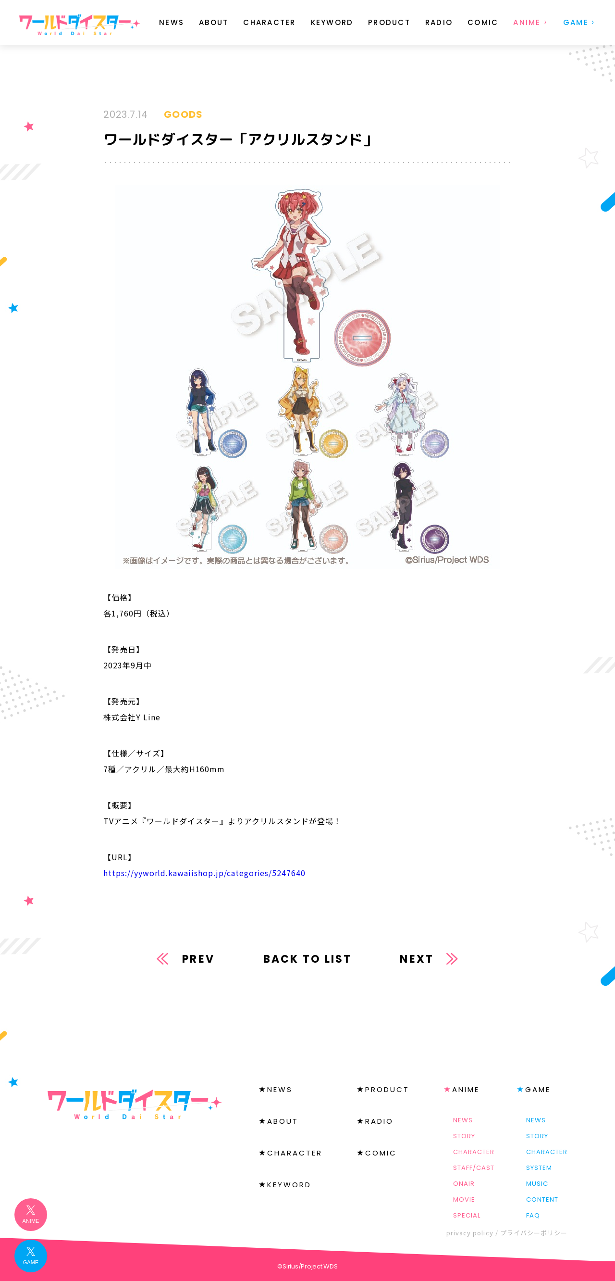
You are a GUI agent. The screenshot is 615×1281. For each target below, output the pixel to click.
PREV (198, 959)
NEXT (416, 959)
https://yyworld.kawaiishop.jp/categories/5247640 (204, 873)
